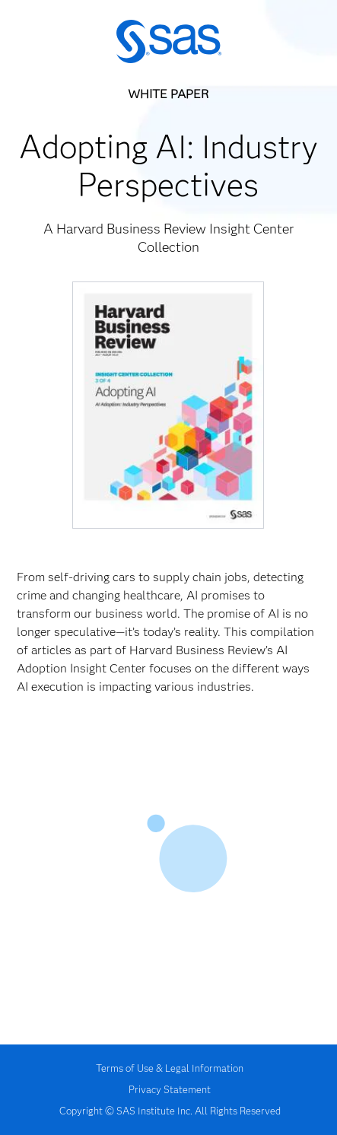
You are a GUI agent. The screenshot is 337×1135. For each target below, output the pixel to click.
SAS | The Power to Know (169, 42)
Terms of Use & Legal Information (169, 1068)
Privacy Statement (170, 1089)
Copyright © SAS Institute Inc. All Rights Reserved (170, 1111)
